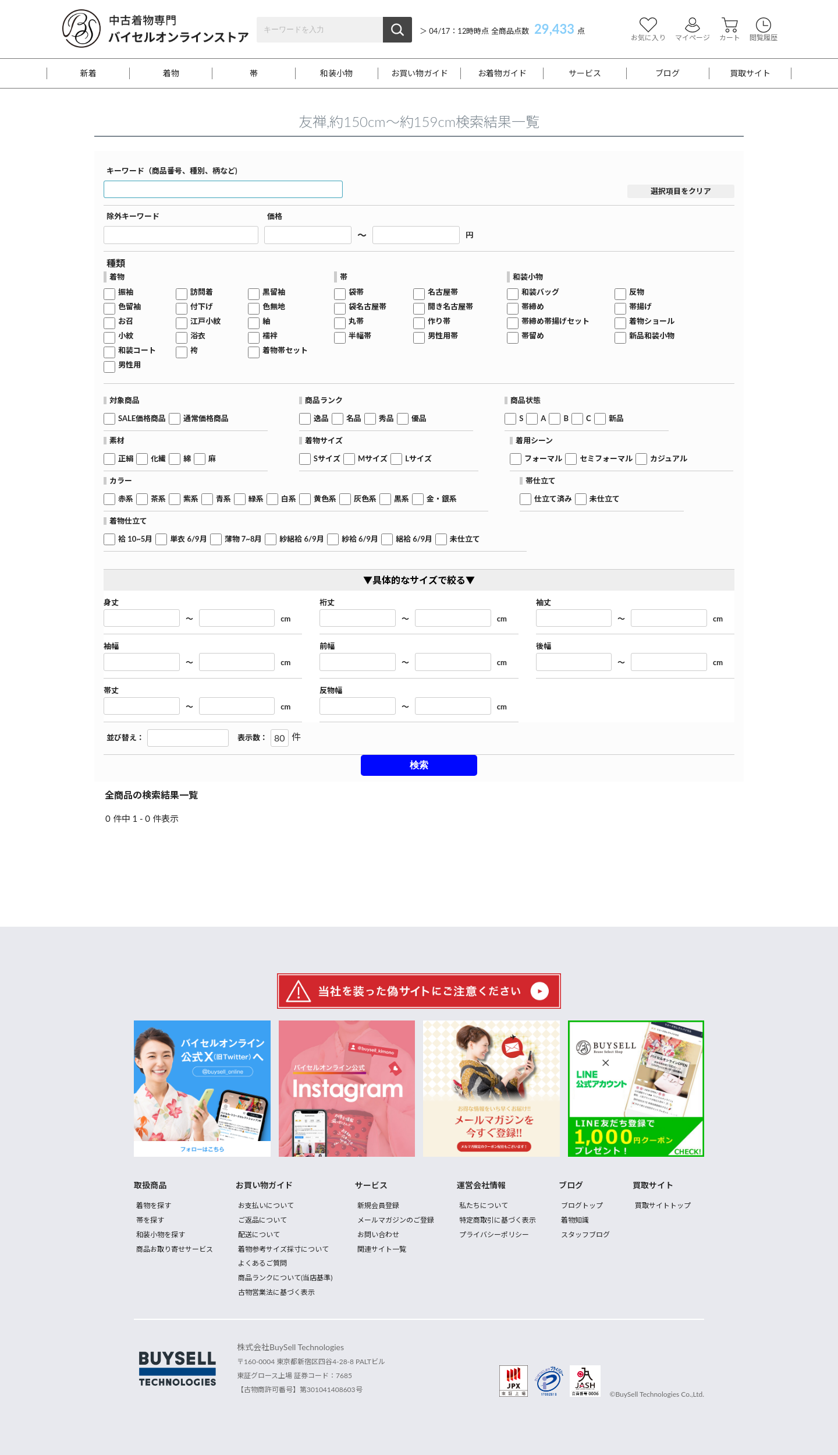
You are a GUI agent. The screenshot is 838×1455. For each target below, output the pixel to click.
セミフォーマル (606, 458)
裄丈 (327, 602)
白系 (288, 499)
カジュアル (668, 458)
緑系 (256, 499)
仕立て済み (553, 499)
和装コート (137, 350)
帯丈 (111, 690)
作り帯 (439, 321)
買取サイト (750, 73)
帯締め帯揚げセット (555, 321)
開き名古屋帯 (450, 306)
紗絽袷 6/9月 (301, 539)
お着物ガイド (502, 73)
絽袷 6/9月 (414, 539)
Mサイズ (373, 458)
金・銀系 (442, 499)
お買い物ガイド (419, 73)
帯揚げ (640, 306)
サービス (585, 73)
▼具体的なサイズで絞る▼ (419, 579)
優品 (419, 418)
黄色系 (325, 499)
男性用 (129, 365)
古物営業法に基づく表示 (276, 1292)
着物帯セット (285, 350)
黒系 (401, 499)
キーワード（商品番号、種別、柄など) (171, 171)
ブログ (667, 73)
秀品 (386, 418)
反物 (636, 292)
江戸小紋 (205, 321)
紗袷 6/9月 (360, 539)
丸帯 (356, 321)
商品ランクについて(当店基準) (285, 1277)
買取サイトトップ (663, 1205)
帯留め (532, 336)
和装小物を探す (160, 1234)
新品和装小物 (651, 336)
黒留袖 (273, 292)
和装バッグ (540, 292)
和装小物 (336, 73)
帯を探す (150, 1220)
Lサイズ (418, 458)
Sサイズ (327, 458)
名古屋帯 (443, 292)
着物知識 (575, 1220)
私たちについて (483, 1205)
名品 (353, 418)
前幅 (327, 646)
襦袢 (270, 336)
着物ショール (651, 321)
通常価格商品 (206, 418)
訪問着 (201, 292)
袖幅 (111, 646)
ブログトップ (582, 1205)
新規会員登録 (378, 1205)
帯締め (532, 306)
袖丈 (543, 602)
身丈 (111, 602)
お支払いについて (266, 1205)
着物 (171, 73)
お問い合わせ (378, 1234)
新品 (616, 418)
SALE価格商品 (142, 418)
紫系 (190, 499)
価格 (274, 216)
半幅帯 (360, 336)
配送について (259, 1234)
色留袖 (129, 306)
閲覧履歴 (763, 29)
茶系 (158, 499)
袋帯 (356, 292)
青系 (223, 499)
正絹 (125, 458)
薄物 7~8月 (243, 539)
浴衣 (197, 336)
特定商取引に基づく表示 (497, 1220)
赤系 (125, 499)
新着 (88, 73)
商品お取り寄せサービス (174, 1249)
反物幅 (330, 690)
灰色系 (365, 499)
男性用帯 (443, 336)
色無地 (273, 306)
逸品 (321, 418)
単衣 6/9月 (188, 539)
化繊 (158, 458)
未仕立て (605, 499)
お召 (125, 321)
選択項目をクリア (681, 191)
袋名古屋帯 (367, 306)
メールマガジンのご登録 (395, 1220)
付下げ (201, 306)
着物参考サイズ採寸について (283, 1249)
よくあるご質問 (262, 1263)
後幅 (543, 646)
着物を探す (153, 1205)
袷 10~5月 (135, 539)
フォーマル (543, 458)
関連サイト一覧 (381, 1249)
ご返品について (262, 1220)
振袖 (125, 292)
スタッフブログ (585, 1234)
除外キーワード (132, 216)
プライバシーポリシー (494, 1234)
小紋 (125, 336)
